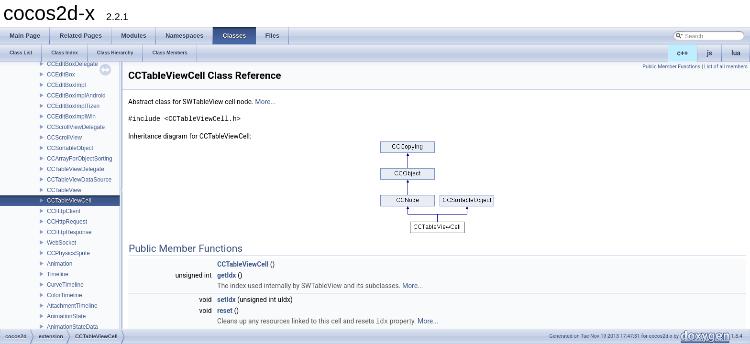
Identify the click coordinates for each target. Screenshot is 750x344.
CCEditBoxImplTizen (73, 106)
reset (224, 310)
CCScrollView (64, 137)
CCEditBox (61, 74)
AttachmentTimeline (72, 305)
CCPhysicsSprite (68, 253)
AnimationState (66, 316)
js (709, 53)
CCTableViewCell (69, 200)
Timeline (57, 274)
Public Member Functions (671, 67)
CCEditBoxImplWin (71, 116)
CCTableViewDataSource (79, 179)
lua (735, 53)
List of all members (726, 67)
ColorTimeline (64, 295)
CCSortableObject (70, 148)
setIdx (226, 299)
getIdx (226, 275)
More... (265, 102)
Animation (59, 263)
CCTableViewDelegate (75, 169)
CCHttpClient (63, 211)
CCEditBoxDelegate (72, 64)
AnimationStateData (72, 326)
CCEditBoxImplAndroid (76, 95)
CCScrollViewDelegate (76, 127)
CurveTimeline (65, 284)
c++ (682, 53)
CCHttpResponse (69, 232)
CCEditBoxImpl (66, 85)
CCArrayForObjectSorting (79, 158)
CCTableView (64, 190)
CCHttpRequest (67, 221)
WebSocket (61, 242)
